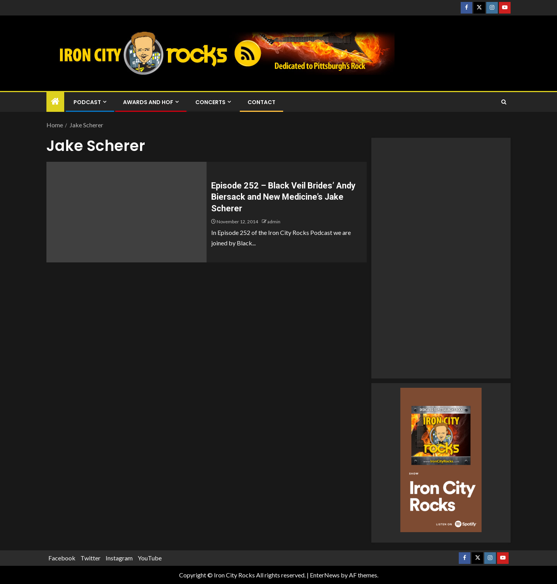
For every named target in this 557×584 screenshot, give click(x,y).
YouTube (150, 558)
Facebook (61, 558)
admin (273, 221)
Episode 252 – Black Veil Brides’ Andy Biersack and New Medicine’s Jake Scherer (283, 197)
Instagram (119, 558)
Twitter (90, 558)
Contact (261, 102)
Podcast (87, 102)
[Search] (504, 102)
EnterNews (325, 575)
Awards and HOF (148, 102)
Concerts (210, 102)
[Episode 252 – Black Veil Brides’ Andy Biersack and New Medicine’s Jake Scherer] (126, 212)
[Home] (55, 101)
